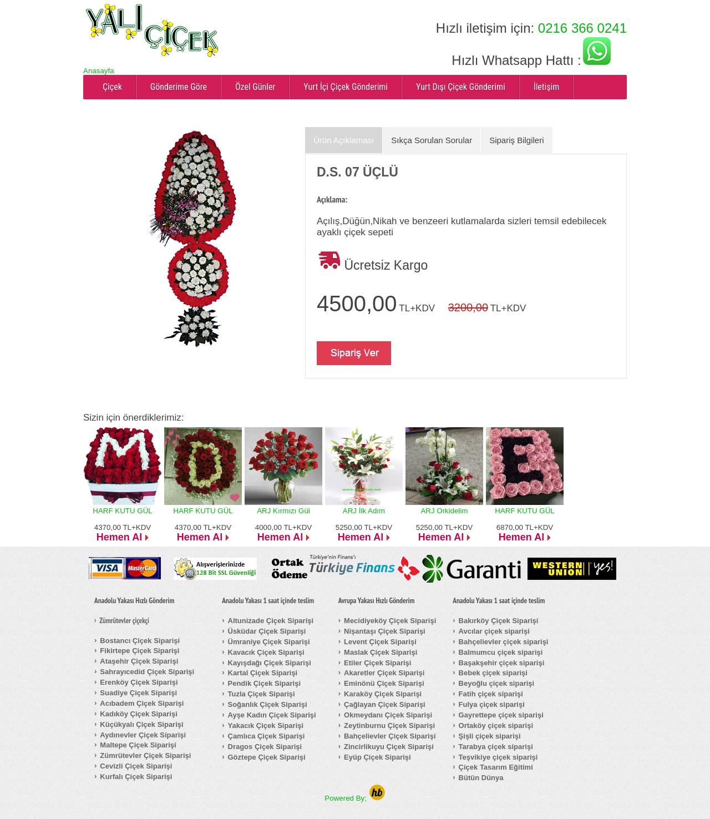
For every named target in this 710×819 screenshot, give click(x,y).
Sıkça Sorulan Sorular (431, 140)
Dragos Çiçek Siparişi (265, 746)
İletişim (547, 87)
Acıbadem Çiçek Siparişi (142, 703)
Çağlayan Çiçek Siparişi (384, 704)
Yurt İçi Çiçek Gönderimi (345, 87)
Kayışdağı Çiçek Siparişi (269, 663)
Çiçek (112, 87)
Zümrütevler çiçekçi (124, 620)
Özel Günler (255, 87)
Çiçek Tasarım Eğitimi (496, 767)
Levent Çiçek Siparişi (380, 642)
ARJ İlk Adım (364, 511)
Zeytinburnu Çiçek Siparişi (389, 725)
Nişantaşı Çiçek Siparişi (384, 631)
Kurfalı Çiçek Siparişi (136, 776)
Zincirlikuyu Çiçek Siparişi (389, 746)
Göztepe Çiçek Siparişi (267, 757)
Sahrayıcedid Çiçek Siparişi (147, 672)
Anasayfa (98, 71)
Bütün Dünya (481, 778)
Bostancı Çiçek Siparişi (140, 640)
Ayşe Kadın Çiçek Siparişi (272, 715)
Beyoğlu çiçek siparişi (497, 683)
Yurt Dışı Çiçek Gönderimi (460, 87)
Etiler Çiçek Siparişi (377, 663)
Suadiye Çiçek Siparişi (138, 693)
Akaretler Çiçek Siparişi (384, 673)
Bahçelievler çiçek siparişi (504, 642)
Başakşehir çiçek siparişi (502, 663)
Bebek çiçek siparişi (493, 673)
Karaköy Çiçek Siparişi (383, 694)
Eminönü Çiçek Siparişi (384, 683)
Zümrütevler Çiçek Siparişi (145, 755)
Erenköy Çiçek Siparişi (139, 682)
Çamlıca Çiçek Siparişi (266, 736)
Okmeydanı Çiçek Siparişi (388, 715)
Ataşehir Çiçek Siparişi (139, 661)
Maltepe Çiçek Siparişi (138, 745)
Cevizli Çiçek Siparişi (136, 766)
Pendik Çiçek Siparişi (264, 683)
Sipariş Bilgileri (516, 140)
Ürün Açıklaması (343, 140)
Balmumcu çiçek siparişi (501, 652)
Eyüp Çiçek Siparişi (377, 757)
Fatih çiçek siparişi (491, 694)
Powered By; (354, 798)
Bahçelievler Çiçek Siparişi (389, 736)
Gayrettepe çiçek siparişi (501, 715)
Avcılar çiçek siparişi (494, 631)
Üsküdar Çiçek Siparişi (267, 631)
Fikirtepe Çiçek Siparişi (139, 650)
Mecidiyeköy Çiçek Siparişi (390, 620)
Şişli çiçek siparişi (490, 736)
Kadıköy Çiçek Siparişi (138, 714)
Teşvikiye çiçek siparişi (498, 757)
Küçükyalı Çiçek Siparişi (141, 724)
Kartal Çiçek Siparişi (263, 673)
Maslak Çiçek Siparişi (380, 652)
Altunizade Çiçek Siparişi (271, 620)
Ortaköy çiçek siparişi (496, 725)
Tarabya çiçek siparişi (496, 746)
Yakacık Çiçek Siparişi (266, 725)
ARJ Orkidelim (444, 511)
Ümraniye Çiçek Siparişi (269, 642)
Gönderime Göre (178, 87)
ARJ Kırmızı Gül (283, 511)
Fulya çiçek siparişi (492, 704)
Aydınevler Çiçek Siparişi (143, 735)
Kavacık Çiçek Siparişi (266, 652)
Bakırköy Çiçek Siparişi (499, 620)
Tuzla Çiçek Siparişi (261, 694)
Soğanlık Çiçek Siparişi (267, 704)
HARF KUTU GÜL (122, 511)
